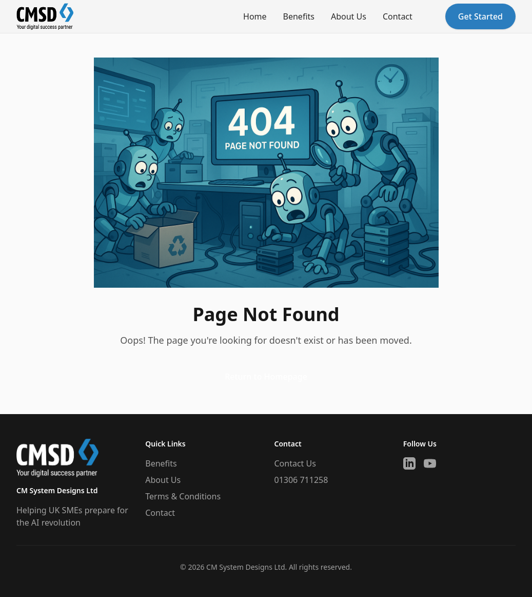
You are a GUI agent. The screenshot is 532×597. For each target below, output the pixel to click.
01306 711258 (301, 480)
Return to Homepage (266, 376)
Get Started (480, 16)
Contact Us (295, 463)
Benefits (298, 16)
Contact (397, 16)
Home (255, 16)
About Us (348, 16)
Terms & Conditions (183, 496)
